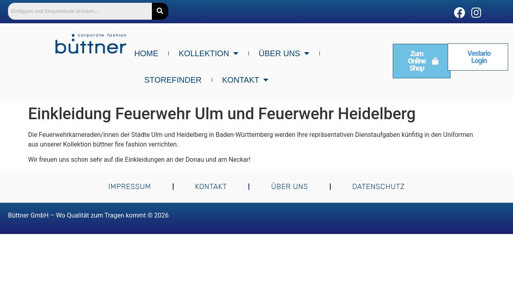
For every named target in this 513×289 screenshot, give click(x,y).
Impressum (129, 186)
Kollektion (208, 53)
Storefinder (173, 79)
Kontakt (245, 80)
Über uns (284, 53)
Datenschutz (378, 186)
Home (146, 53)
